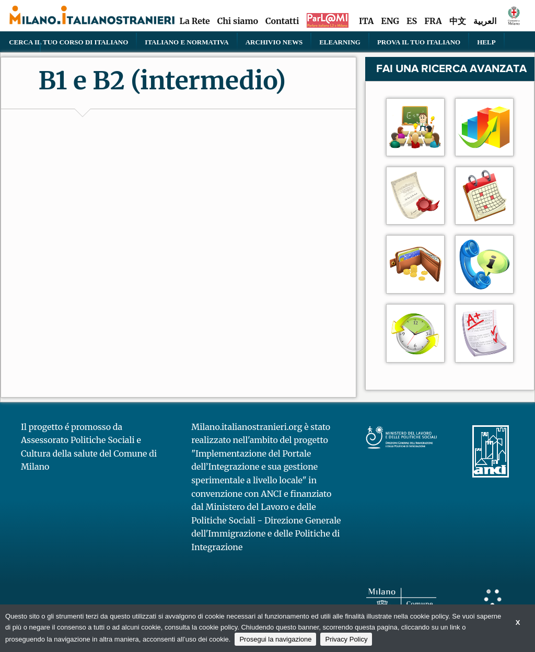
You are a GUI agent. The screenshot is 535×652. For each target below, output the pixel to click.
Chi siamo (237, 21)
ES (411, 21)
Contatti (282, 21)
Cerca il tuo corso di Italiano (68, 41)
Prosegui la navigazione (275, 639)
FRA (432, 21)
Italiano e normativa (186, 41)
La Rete (194, 21)
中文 (457, 21)
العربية (484, 21)
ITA (366, 21)
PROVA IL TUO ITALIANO (418, 41)
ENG (390, 21)
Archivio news (274, 41)
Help (486, 41)
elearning (339, 41)
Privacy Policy (346, 639)
